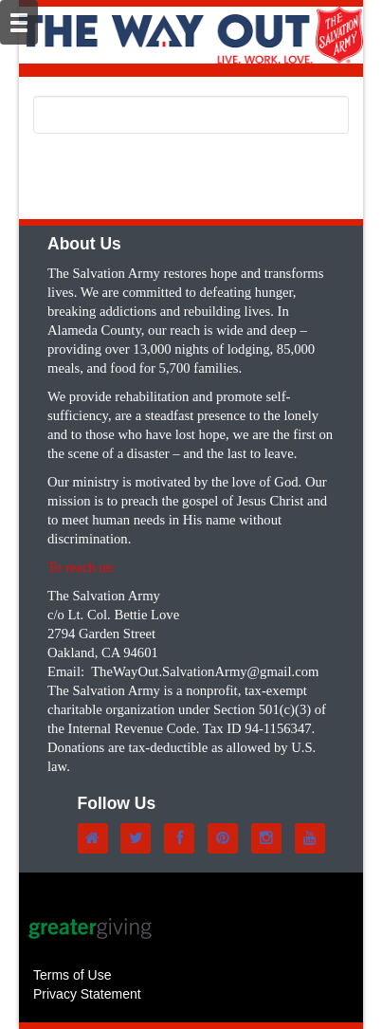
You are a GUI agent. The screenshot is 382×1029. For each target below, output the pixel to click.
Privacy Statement (87, 993)
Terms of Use (72, 975)
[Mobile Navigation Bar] (19, 22)
